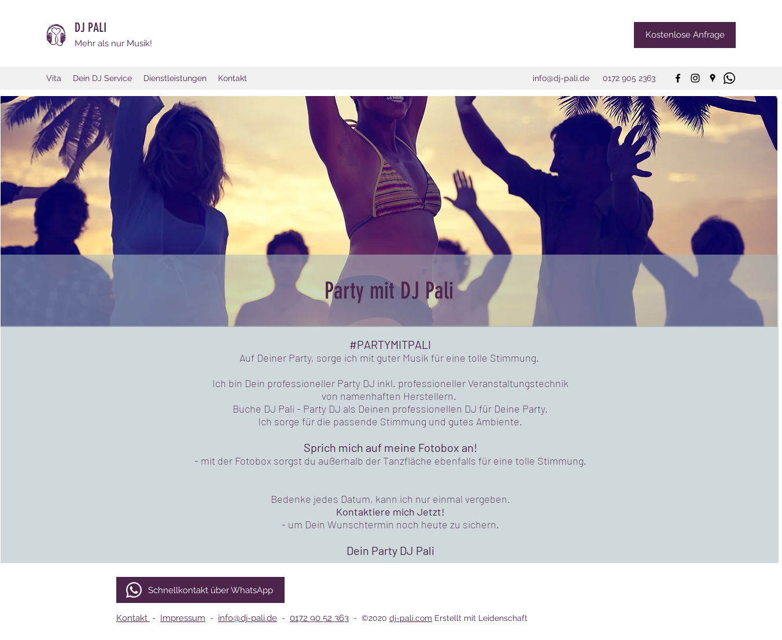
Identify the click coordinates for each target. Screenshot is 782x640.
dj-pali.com (410, 618)
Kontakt (133, 618)
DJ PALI (92, 27)
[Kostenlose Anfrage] (685, 35)
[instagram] (695, 78)
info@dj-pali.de (247, 618)
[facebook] (678, 78)
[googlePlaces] (712, 78)
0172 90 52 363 (319, 618)
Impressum (182, 618)
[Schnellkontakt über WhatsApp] (200, 590)
